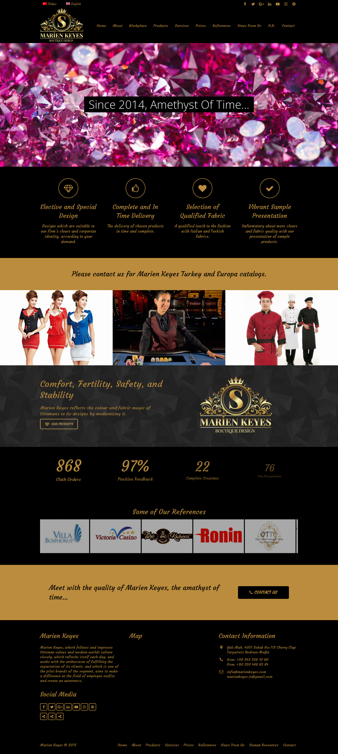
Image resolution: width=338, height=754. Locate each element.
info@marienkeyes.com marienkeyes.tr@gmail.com (249, 674)
